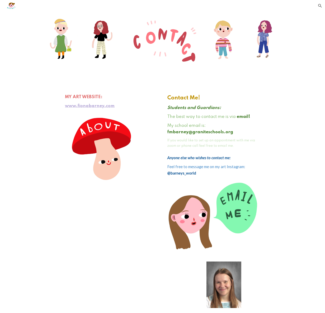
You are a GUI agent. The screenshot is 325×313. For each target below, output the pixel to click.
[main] (101, 103)
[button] (320, 6)
